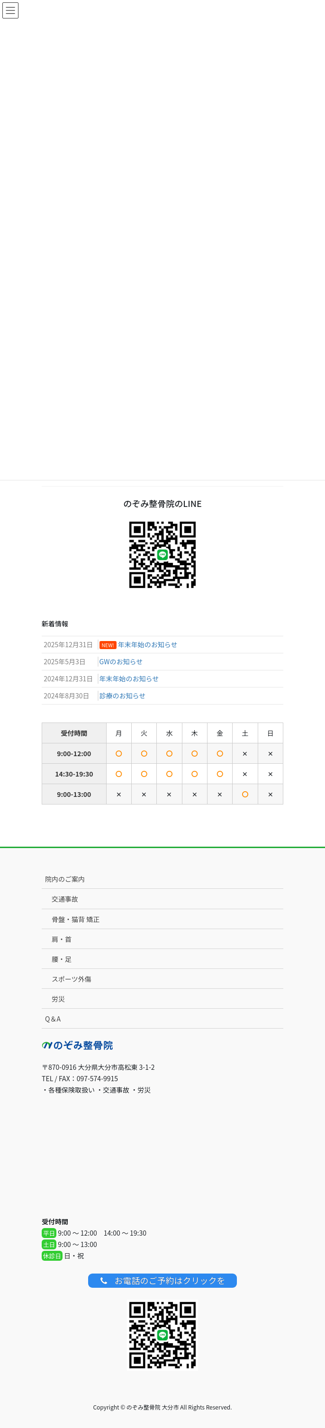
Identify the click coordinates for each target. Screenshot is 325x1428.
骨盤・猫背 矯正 (75, 919)
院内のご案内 (65, 879)
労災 (58, 998)
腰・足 (62, 959)
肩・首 (62, 939)
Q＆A (53, 1018)
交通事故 (65, 899)
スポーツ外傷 (71, 979)
